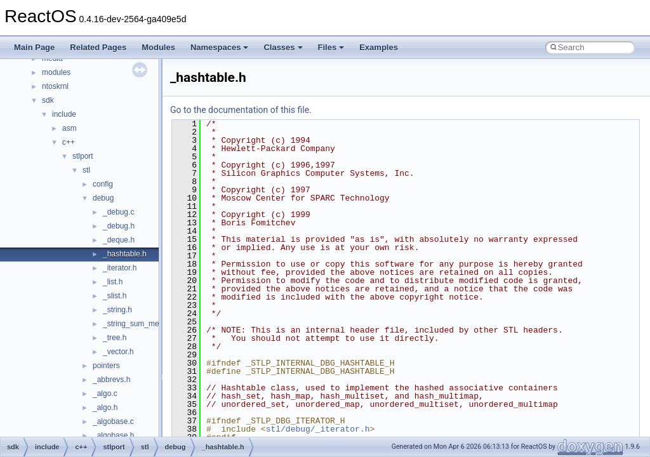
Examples (378, 47)
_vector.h (118, 351)
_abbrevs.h (111, 379)
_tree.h (114, 337)
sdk (48, 100)
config (103, 184)
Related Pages (98, 47)
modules (56, 72)
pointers (106, 365)
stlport (82, 156)
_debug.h (119, 226)
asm (69, 128)
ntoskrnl (55, 86)
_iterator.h (119, 267)
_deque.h (119, 239)
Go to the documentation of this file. (241, 110)
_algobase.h (113, 435)
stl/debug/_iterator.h (318, 429)
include (64, 114)
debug (103, 198)
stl (86, 170)
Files (331, 47)
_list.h (113, 281)
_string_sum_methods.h (143, 323)
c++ (68, 142)
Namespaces (219, 47)
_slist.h (114, 295)
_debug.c (118, 212)
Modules (158, 47)
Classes (282, 47)
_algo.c (105, 393)
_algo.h (105, 407)
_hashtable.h (125, 253)
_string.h (117, 309)
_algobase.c (113, 421)
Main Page (34, 47)
